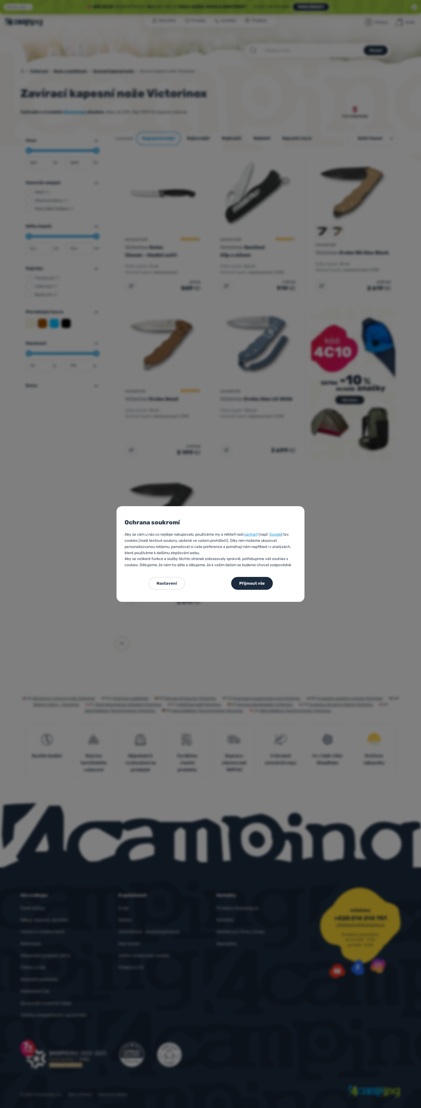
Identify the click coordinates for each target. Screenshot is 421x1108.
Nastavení (167, 583)
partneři (251, 534)
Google (275, 534)
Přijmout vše (252, 583)
